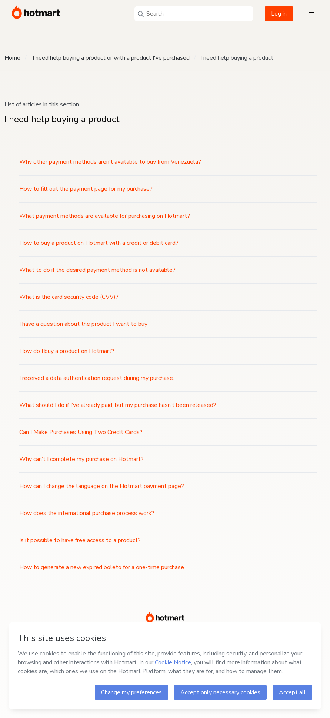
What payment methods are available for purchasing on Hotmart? (104, 216)
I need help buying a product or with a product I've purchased (111, 58)
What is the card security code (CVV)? (69, 297)
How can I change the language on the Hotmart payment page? (101, 486)
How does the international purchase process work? (86, 513)
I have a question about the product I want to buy (83, 324)
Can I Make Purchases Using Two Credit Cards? (81, 432)
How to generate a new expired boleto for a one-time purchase (101, 567)
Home (12, 58)
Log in (279, 14)
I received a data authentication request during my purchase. (96, 378)
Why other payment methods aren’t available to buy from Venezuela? (110, 162)
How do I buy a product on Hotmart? (66, 351)
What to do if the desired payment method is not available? (97, 270)
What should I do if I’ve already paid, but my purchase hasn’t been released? (117, 405)
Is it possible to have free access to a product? (80, 540)
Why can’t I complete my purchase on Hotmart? (81, 459)
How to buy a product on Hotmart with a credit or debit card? (99, 243)
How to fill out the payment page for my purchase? (86, 189)
